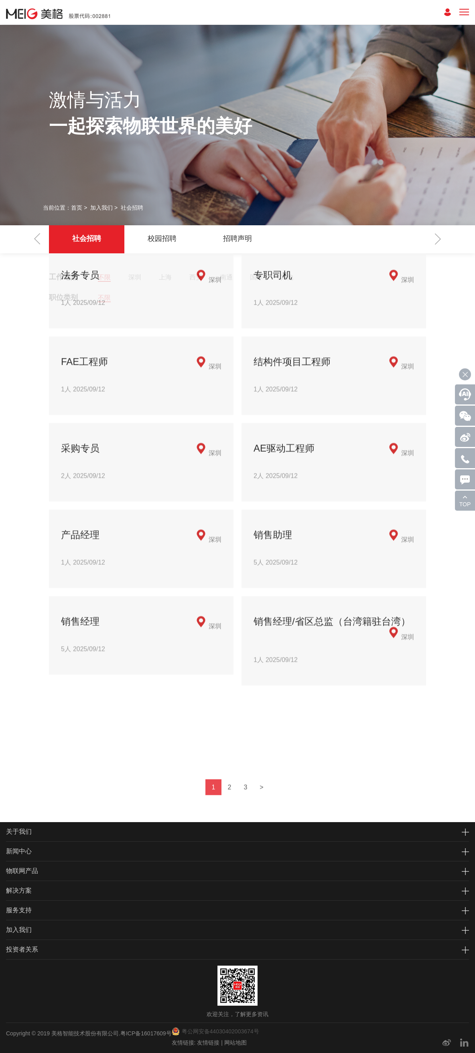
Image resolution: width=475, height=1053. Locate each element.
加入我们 (101, 207)
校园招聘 (162, 238)
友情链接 (208, 1042)
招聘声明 (237, 238)
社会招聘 (132, 207)
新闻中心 (19, 851)
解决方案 (19, 890)
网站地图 (235, 1042)
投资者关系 (22, 949)
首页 (76, 207)
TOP (465, 504)
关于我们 (19, 831)
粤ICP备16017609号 (146, 1033)
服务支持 (19, 910)
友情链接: (184, 1042)
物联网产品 (22, 870)
